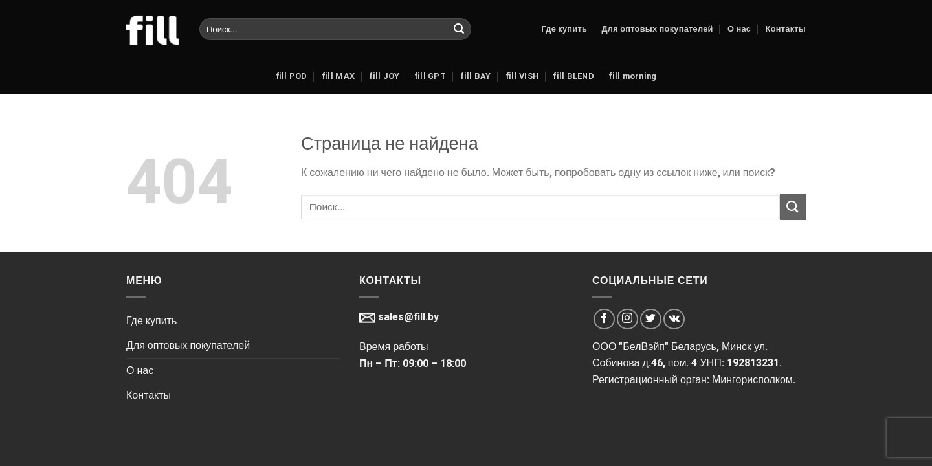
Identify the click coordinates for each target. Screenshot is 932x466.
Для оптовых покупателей (657, 29)
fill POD (291, 76)
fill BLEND (573, 76)
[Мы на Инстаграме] (627, 319)
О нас (739, 29)
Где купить (564, 29)
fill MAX (338, 76)
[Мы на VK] (674, 319)
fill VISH (521, 76)
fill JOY (384, 76)
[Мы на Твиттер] (650, 319)
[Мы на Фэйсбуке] (604, 319)
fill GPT (430, 76)
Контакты (786, 29)
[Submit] (459, 29)
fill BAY (475, 76)
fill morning (632, 76)
